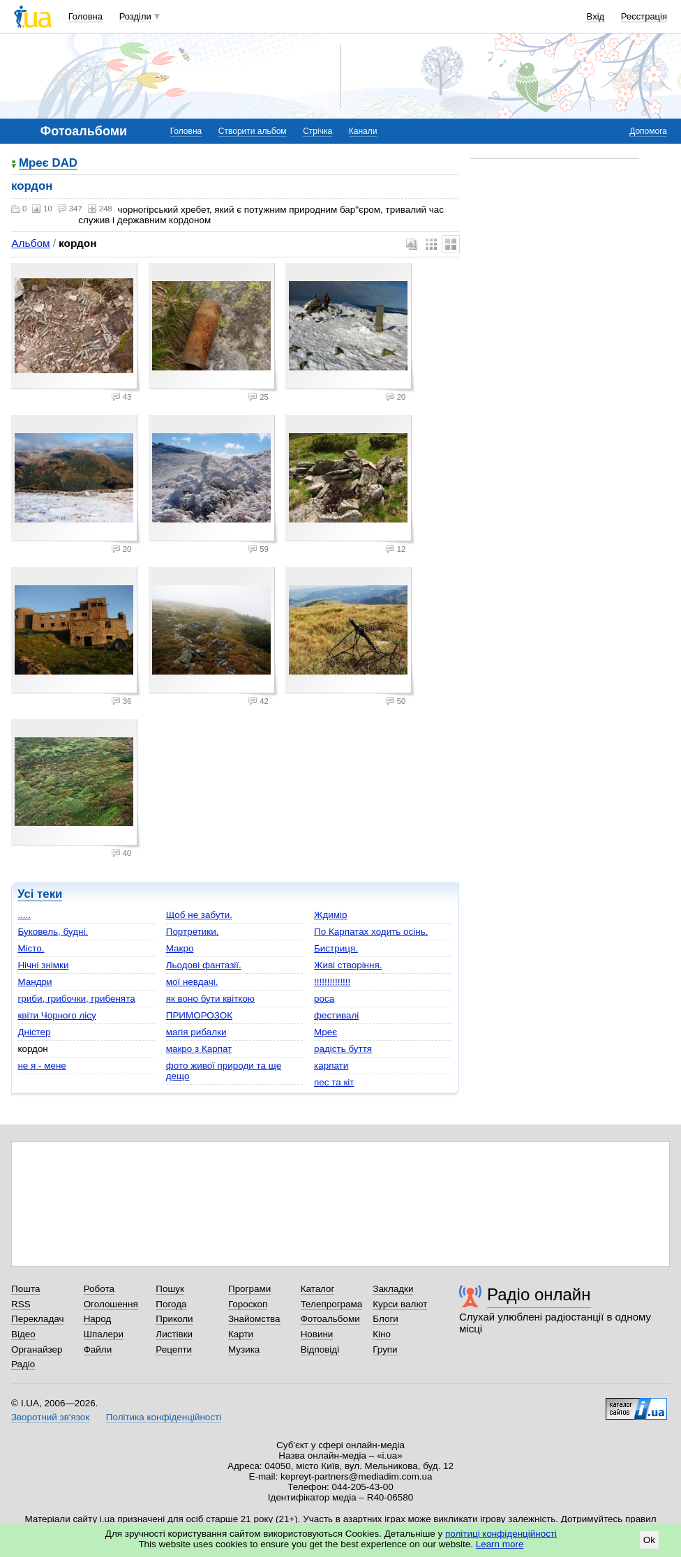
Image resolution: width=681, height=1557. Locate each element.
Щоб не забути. (199, 915)
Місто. (30, 948)
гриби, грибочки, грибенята (76, 998)
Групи (385, 1349)
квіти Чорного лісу (56, 1015)
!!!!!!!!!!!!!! (332, 982)
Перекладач (37, 1319)
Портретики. (192, 931)
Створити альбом (252, 131)
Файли (98, 1349)
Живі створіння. (348, 965)
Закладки (393, 1289)
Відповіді (320, 1349)
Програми (249, 1289)
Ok (649, 1540)
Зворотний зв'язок (50, 1417)
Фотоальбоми (330, 1319)
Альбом (30, 243)
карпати (331, 1065)
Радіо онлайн (539, 1294)
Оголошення (111, 1304)
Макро (180, 948)
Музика (244, 1349)
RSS (21, 1304)
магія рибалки (196, 1032)
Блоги (385, 1319)
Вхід (596, 16)
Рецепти (174, 1349)
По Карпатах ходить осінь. (371, 931)
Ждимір (330, 915)
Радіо (23, 1364)
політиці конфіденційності (501, 1533)
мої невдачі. (192, 982)
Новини (317, 1334)
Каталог (318, 1289)
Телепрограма (332, 1304)
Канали (363, 131)
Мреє (325, 1032)
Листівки (174, 1334)
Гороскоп (247, 1304)
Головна (85, 16)
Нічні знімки (42, 965)
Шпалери (104, 1334)
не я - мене (41, 1065)
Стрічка (317, 131)
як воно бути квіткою (210, 998)
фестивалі (336, 1015)
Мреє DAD (48, 164)
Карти (240, 1334)
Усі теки (39, 894)
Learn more (500, 1544)
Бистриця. (336, 948)
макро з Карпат (199, 1049)
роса (324, 998)
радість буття (343, 1049)
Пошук (170, 1289)
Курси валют (400, 1304)
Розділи (135, 16)
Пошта (25, 1289)
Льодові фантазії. (203, 965)
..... (24, 915)
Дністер (33, 1032)
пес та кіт (334, 1082)
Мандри (34, 982)
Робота (99, 1289)
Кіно (382, 1334)
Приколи (174, 1319)
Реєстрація (644, 16)
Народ (98, 1319)
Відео (23, 1334)
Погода (171, 1304)
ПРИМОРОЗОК (199, 1015)
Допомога (648, 131)
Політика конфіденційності (163, 1417)
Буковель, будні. (52, 931)
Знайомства (254, 1319)
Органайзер (36, 1349)
